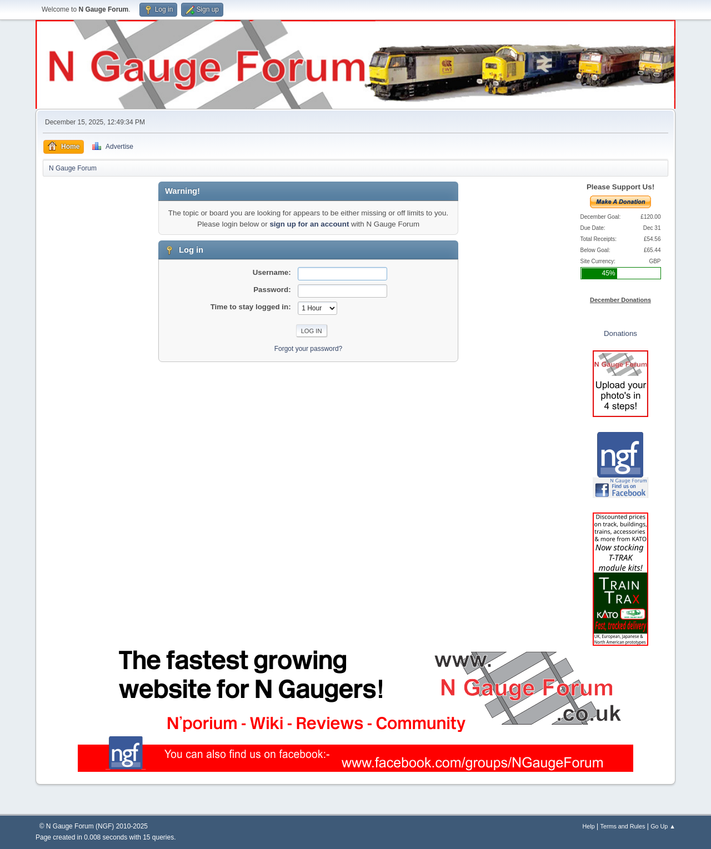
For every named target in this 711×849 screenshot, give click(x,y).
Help (589, 826)
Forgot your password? (308, 349)
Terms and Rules (622, 826)
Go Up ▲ (662, 826)
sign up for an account (309, 224)
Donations (620, 333)
